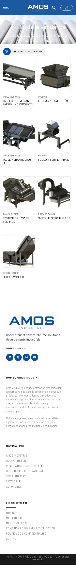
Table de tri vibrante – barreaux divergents (18, 102)
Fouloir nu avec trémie (54, 100)
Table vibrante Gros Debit (17, 161)
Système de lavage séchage (16, 220)
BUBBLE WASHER (13, 277)
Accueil (13, 35)
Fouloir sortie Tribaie (53, 159)
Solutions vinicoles (37, 35)
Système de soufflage (54, 218)
